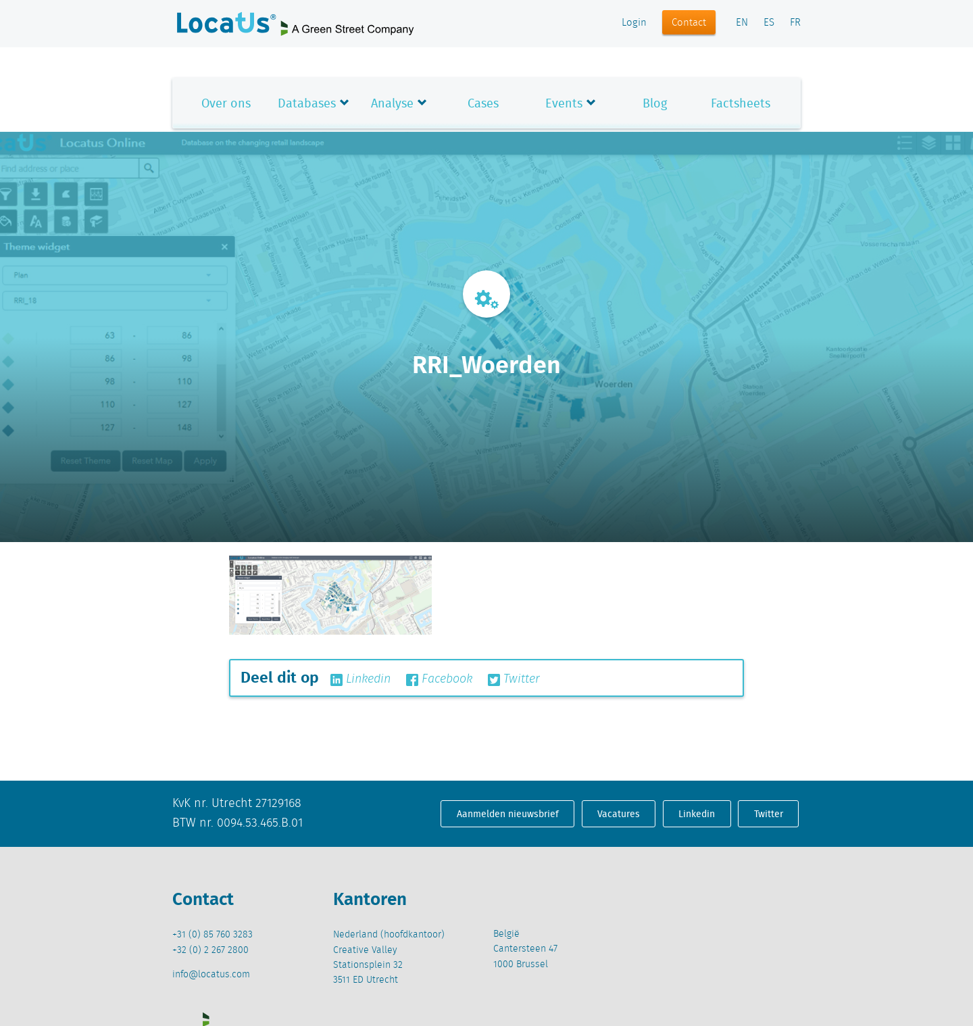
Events (563, 103)
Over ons (226, 103)
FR (795, 23)
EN (742, 23)
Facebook (439, 679)
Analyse (392, 103)
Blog (655, 103)
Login (634, 23)
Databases (307, 103)
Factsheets (740, 103)
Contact (689, 23)
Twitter (514, 679)
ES (769, 23)
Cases (483, 103)
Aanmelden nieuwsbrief (508, 814)
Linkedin (360, 679)
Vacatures (618, 814)
